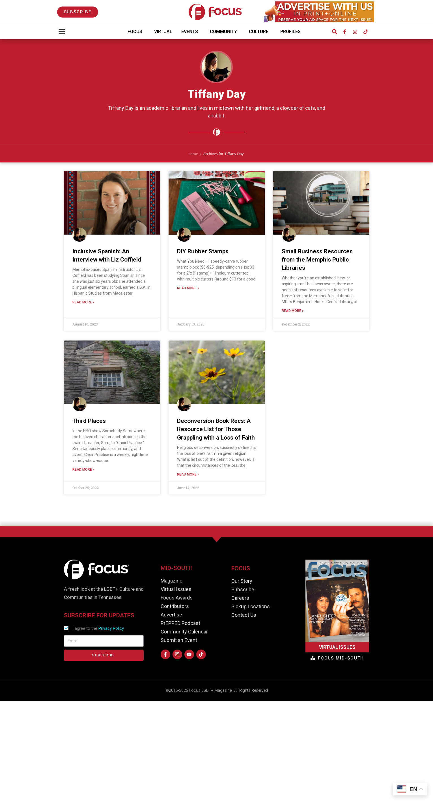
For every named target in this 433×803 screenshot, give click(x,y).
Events (191, 32)
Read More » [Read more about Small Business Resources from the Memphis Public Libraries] (293, 312)
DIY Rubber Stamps (203, 252)
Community (225, 32)
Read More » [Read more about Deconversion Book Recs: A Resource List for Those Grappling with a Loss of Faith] (188, 476)
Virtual (163, 31)
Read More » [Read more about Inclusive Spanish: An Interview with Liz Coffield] (83, 304)
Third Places (89, 422)
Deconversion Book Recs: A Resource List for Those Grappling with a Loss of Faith (216, 430)
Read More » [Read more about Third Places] (83, 471)
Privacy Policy (111, 628)
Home (193, 153)
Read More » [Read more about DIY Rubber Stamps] (188, 290)
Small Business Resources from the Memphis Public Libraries (317, 261)
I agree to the (98, 628)
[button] (334, 32)
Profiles (291, 32)
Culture (260, 32)
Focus (136, 32)
